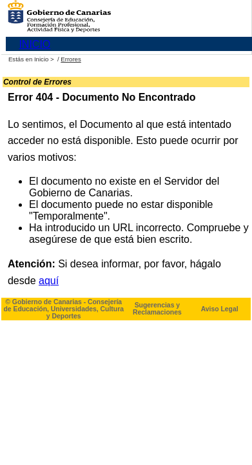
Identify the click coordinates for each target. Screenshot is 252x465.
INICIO (34, 44)
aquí (49, 280)
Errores (71, 59)
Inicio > (44, 59)
